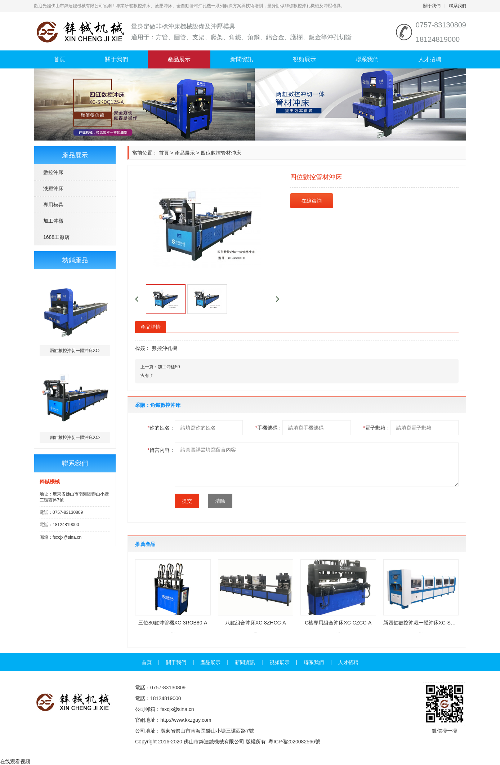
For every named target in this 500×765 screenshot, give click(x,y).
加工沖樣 (53, 221)
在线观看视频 (15, 761)
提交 (187, 501)
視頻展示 (304, 59)
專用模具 (53, 205)
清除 (220, 501)
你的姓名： (161, 428)
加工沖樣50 (169, 366)
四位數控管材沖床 (221, 153)
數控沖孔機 (164, 348)
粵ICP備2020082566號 (294, 741)
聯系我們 (457, 5)
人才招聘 (429, 59)
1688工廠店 (56, 237)
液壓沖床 (53, 188)
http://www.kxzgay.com (185, 720)
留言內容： (161, 450)
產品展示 (179, 59)
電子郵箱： (376, 428)
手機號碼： (268, 428)
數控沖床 (53, 172)
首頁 (59, 59)
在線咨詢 (312, 201)
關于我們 (432, 5)
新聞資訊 (241, 59)
